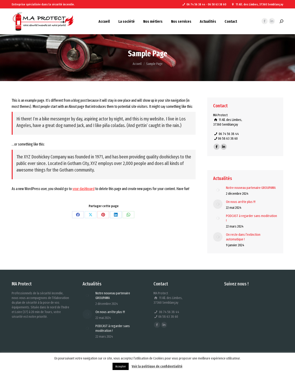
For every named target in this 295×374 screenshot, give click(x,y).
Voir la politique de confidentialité (157, 366)
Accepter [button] (120, 366)
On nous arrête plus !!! (240, 202)
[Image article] (217, 190)
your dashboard (84, 189)
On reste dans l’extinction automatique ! (243, 236)
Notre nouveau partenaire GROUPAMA (251, 188)
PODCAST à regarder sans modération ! (251, 218)
